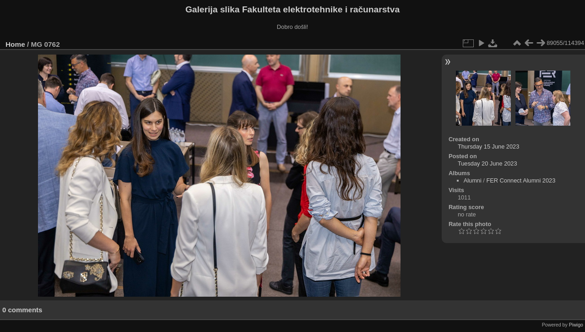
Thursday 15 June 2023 (488, 146)
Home (15, 44)
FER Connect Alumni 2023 (520, 180)
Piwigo (576, 324)
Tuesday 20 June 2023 (487, 163)
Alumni (473, 180)
